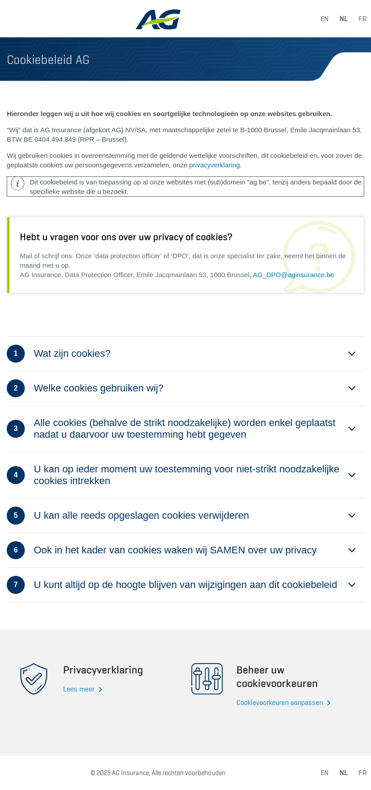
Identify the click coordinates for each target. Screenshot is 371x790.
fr (362, 18)
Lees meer (79, 689)
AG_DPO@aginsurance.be (293, 274)
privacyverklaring (214, 165)
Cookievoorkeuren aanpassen (279, 702)
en (325, 18)
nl (343, 18)
